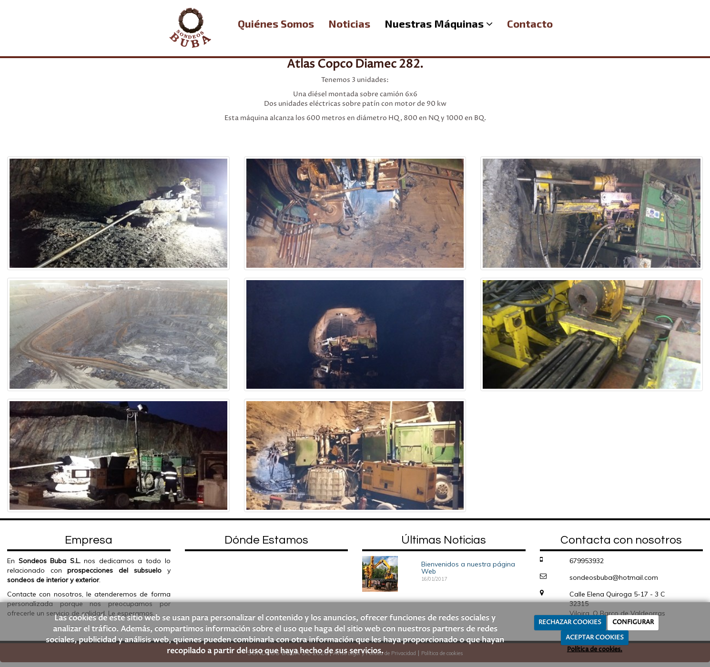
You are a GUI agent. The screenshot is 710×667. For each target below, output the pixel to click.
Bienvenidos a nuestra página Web (468, 568)
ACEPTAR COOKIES (595, 637)
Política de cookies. (594, 649)
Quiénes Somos (276, 23)
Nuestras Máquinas (439, 23)
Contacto (530, 23)
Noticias (349, 23)
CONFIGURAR (633, 622)
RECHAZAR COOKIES (569, 622)
